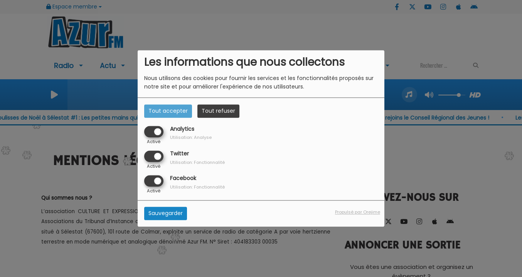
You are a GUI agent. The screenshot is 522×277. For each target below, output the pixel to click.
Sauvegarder (165, 213)
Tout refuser (218, 111)
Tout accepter (168, 111)
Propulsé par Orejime (357, 212)
